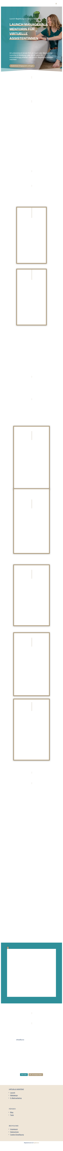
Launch (12, 1098)
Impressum (14, 1135)
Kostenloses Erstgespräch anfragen (24, 66)
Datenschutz (14, 1138)
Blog (11, 1118)
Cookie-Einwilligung (17, 1140)
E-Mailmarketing (16, 1104)
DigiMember (36, 1148)
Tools (12, 1121)
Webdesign (14, 1101)
